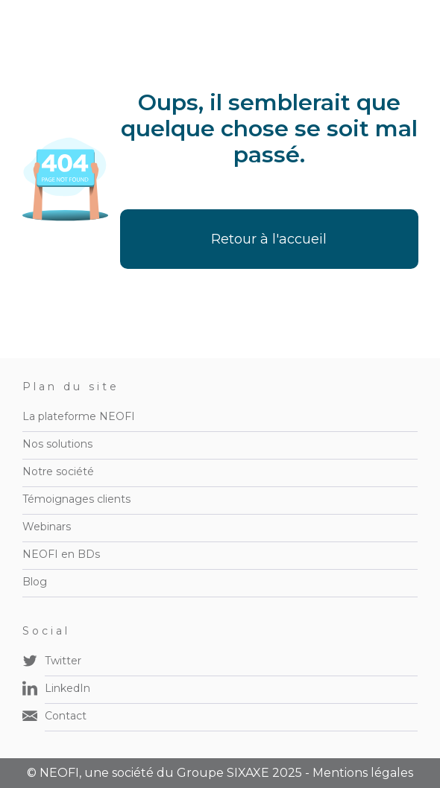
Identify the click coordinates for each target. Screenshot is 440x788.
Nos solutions (57, 444)
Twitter (63, 660)
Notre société (58, 471)
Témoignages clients (76, 499)
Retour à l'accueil (269, 239)
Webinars (46, 526)
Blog (34, 581)
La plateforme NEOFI (78, 416)
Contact (66, 715)
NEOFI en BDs (61, 554)
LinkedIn (67, 688)
